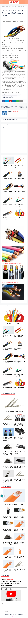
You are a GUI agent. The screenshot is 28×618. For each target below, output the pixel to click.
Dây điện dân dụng (9, 94)
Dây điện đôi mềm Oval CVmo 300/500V (9, 222)
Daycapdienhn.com (9, 579)
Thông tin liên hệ (20, 614)
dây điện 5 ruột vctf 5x (6, 96)
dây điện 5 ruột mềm (17, 94)
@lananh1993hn (5, 604)
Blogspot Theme (14, 616)
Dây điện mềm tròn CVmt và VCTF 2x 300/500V (10, 282)
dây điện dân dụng (13, 96)
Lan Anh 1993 (5, 17)
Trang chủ (3, 6)
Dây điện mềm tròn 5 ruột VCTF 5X (8, 97)
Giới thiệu (14, 614)
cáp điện (7, 6)
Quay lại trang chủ (8, 614)
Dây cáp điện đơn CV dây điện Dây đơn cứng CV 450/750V (12, 263)
